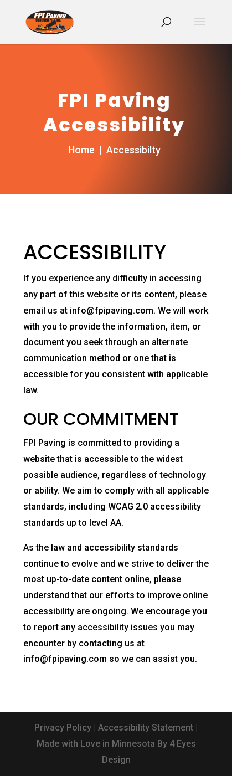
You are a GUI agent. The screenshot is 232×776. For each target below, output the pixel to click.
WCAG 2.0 (128, 506)
